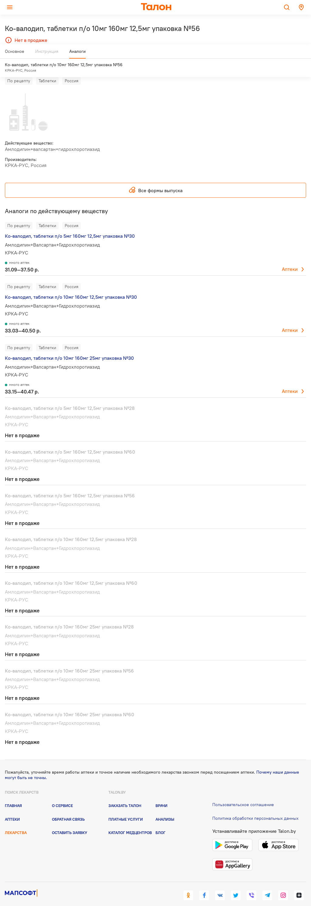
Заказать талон (124, 794)
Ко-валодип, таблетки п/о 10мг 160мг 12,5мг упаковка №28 (71, 528)
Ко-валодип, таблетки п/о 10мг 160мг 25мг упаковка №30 (69, 347)
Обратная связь (68, 807)
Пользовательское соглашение (243, 793)
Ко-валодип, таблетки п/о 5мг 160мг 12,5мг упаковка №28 (70, 396)
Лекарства (16, 821)
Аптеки (290, 258)
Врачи (161, 794)
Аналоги (77, 53)
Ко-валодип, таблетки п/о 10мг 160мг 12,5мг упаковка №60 (71, 572)
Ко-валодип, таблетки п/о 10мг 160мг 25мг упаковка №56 (69, 659)
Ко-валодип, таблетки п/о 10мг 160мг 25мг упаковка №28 (69, 615)
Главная (13, 794)
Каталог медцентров (130, 821)
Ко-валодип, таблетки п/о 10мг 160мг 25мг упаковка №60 (69, 703)
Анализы (165, 807)
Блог (161, 821)
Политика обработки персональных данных (255, 807)
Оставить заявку (69, 821)
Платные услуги (125, 807)
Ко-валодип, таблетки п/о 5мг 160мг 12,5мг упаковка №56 (70, 484)
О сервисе (62, 794)
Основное (14, 53)
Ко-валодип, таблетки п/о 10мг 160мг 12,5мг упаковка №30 (71, 286)
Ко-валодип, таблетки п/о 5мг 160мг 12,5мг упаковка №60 (70, 441)
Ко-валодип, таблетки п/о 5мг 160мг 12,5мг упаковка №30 (70, 225)
